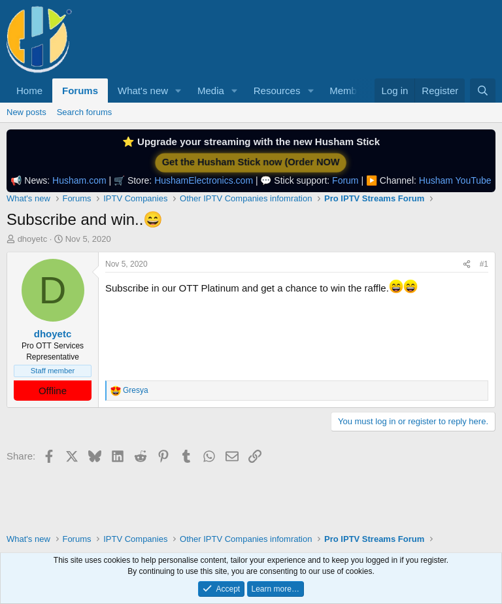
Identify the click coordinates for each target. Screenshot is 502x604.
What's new (143, 90)
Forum (345, 180)
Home (29, 90)
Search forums (84, 112)
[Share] (466, 264)
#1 (484, 264)
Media (210, 90)
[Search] (482, 90)
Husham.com (79, 180)
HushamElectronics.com (203, 180)
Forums (80, 90)
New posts (26, 112)
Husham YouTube (455, 180)
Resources (277, 90)
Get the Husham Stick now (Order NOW (250, 162)
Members (350, 90)
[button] (178, 90)
